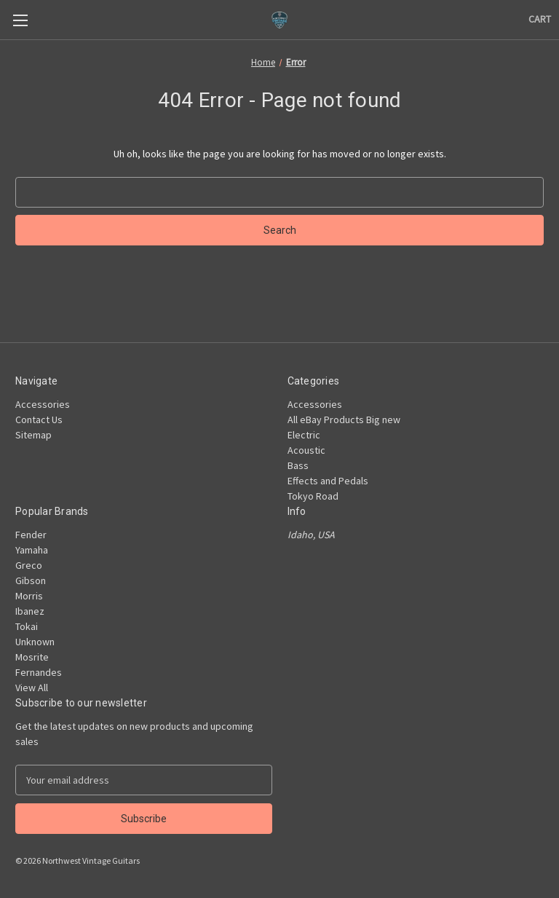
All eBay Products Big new (344, 419)
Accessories (42, 404)
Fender (31, 534)
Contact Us (39, 419)
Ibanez (29, 611)
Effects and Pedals (328, 480)
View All (31, 687)
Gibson (30, 580)
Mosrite (32, 656)
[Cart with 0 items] (539, 19)
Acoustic (306, 450)
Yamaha (31, 549)
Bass (298, 465)
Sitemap (33, 434)
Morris (29, 595)
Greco (28, 565)
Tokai (26, 626)
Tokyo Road (313, 496)
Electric (304, 434)
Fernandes (38, 672)
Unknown (35, 641)
